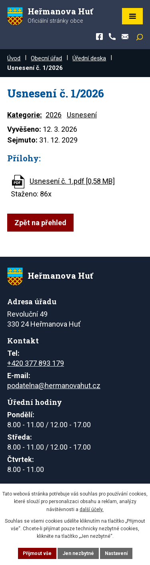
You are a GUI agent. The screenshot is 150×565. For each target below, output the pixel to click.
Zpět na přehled (40, 222)
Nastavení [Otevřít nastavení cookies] (116, 553)
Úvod (13, 58)
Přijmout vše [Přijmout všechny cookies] (37, 553)
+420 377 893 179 (35, 363)
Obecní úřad (46, 58)
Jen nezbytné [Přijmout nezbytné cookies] (78, 553)
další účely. (92, 509)
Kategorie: (24, 115)
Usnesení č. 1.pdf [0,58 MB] (72, 181)
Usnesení (82, 115)
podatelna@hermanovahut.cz (53, 385)
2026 (54, 115)
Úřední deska (89, 58)
